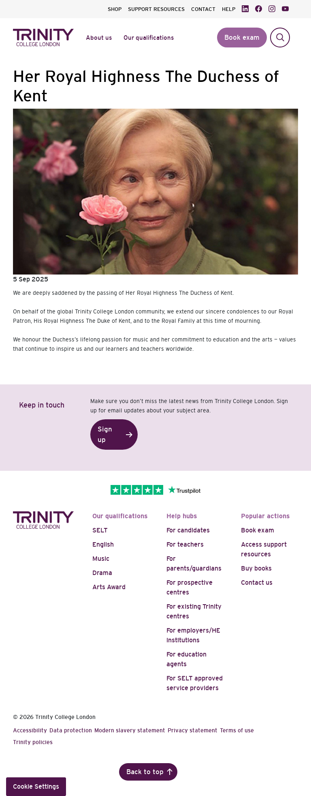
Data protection (70, 730)
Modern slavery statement (129, 730)
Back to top (145, 772)
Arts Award (109, 587)
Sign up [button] (105, 434)
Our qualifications (120, 516)
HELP (228, 9)
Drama (102, 572)
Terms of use (237, 730)
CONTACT (203, 9)
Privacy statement (192, 730)
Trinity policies (33, 742)
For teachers (185, 544)
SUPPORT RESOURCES (156, 9)
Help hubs (181, 516)
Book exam (257, 530)
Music (100, 558)
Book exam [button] (242, 37)
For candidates (188, 530)
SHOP (114, 9)
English (103, 544)
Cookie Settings (36, 786)
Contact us (257, 582)
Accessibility (30, 730)
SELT (100, 530)
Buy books (256, 568)
